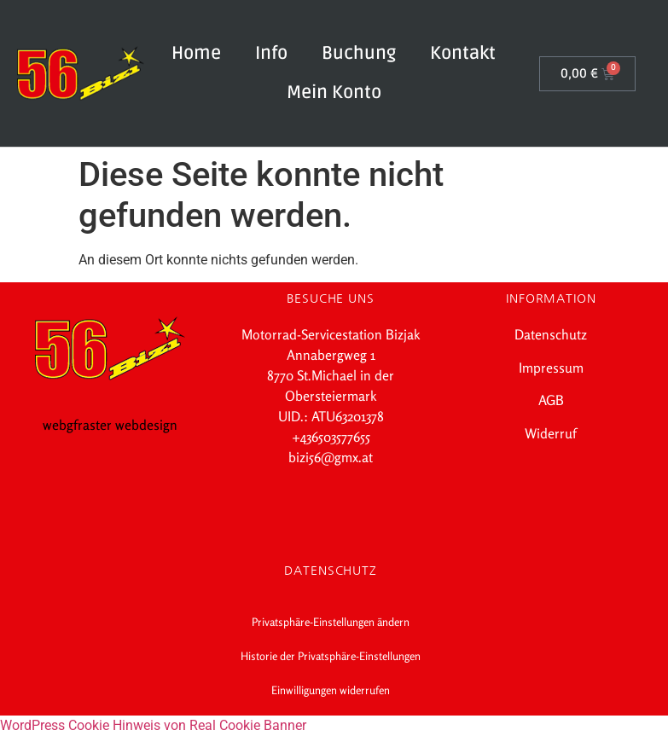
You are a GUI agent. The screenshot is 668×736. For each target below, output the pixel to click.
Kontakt (463, 53)
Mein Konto (334, 92)
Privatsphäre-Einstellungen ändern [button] (331, 622)
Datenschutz (550, 334)
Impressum (551, 367)
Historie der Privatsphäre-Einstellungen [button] (331, 656)
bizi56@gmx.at (330, 457)
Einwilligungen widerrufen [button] (330, 690)
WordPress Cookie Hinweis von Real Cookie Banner (153, 725)
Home (196, 53)
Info (271, 53)
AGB (551, 400)
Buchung (359, 53)
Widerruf (551, 433)
